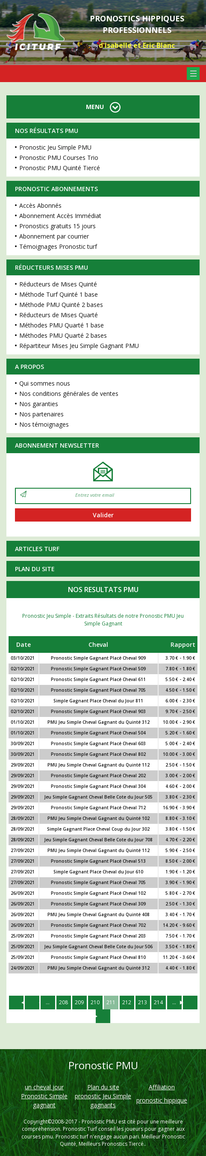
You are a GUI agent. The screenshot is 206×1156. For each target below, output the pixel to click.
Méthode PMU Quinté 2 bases (61, 305)
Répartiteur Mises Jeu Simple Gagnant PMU (79, 346)
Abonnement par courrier (54, 236)
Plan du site (35, 569)
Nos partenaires (41, 414)
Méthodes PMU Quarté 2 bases (63, 335)
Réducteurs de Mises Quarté (58, 315)
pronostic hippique (161, 1100)
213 (142, 1002)
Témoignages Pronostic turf (58, 246)
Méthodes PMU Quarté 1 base (61, 325)
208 (63, 1002)
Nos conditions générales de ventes (68, 393)
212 (126, 1002)
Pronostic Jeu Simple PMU (55, 147)
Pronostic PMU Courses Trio (58, 157)
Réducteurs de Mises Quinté (58, 284)
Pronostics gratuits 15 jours (57, 226)
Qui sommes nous (44, 383)
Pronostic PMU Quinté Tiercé (59, 168)
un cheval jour (44, 1087)
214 (158, 1002)
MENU (103, 107)
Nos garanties (38, 404)
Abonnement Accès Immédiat (60, 216)
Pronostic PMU (99, 1121)
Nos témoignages (44, 424)
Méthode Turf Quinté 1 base (58, 294)
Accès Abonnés (40, 205)
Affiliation (162, 1087)
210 (95, 1002)
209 (79, 1002)
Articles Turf (37, 549)
